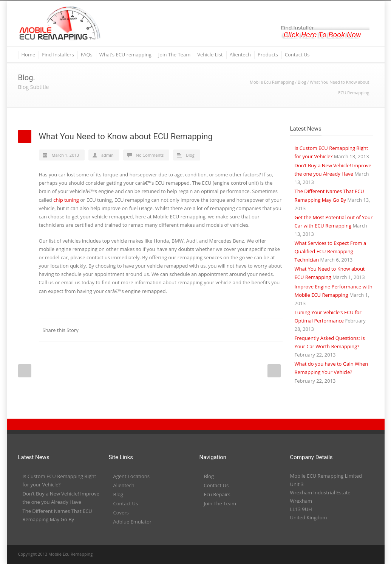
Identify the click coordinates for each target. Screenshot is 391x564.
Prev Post (24, 370)
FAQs (87, 54)
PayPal (350, 554)
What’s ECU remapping (125, 54)
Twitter (184, 329)
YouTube (335, 554)
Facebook (169, 329)
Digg (229, 329)
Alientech (240, 54)
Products (268, 54)
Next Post (274, 370)
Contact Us (297, 54)
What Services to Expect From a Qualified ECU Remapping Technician (330, 251)
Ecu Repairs (217, 494)
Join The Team (174, 54)
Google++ (259, 329)
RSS (365, 554)
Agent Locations (131, 476)
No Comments (150, 155)
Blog (302, 82)
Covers (121, 512)
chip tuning (66, 199)
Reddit (214, 329)
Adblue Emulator (132, 521)
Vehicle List (210, 54)
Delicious (244, 329)
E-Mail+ (275, 329)
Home (29, 54)
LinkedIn (199, 329)
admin (107, 155)
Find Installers (58, 54)
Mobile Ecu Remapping (272, 82)
